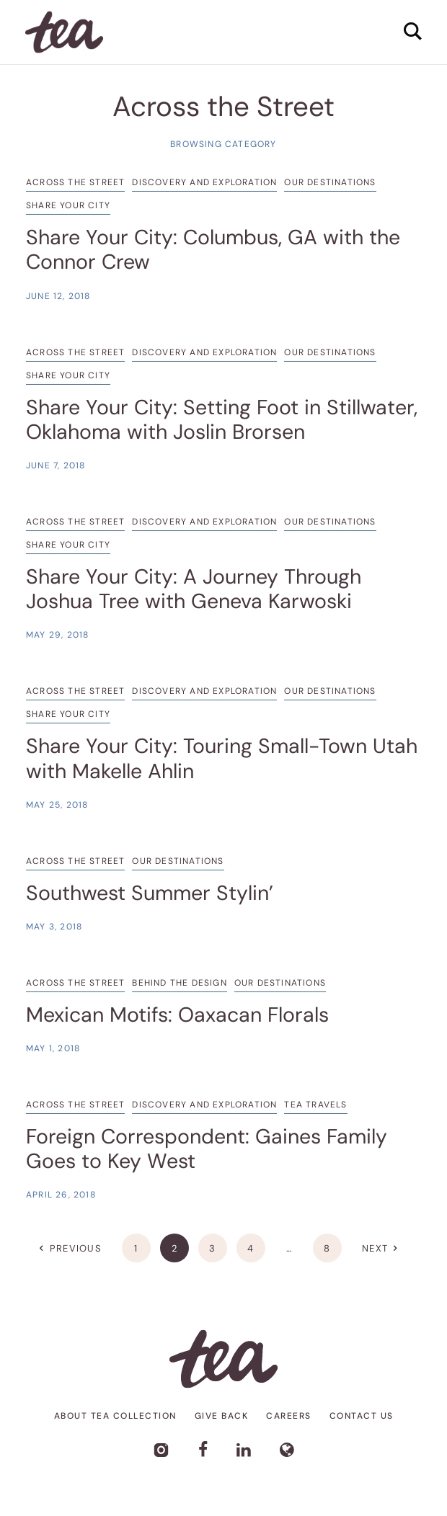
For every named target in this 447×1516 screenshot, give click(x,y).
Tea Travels (315, 1104)
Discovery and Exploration (204, 182)
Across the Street (75, 182)
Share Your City (68, 205)
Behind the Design (179, 983)
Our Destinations (330, 182)
